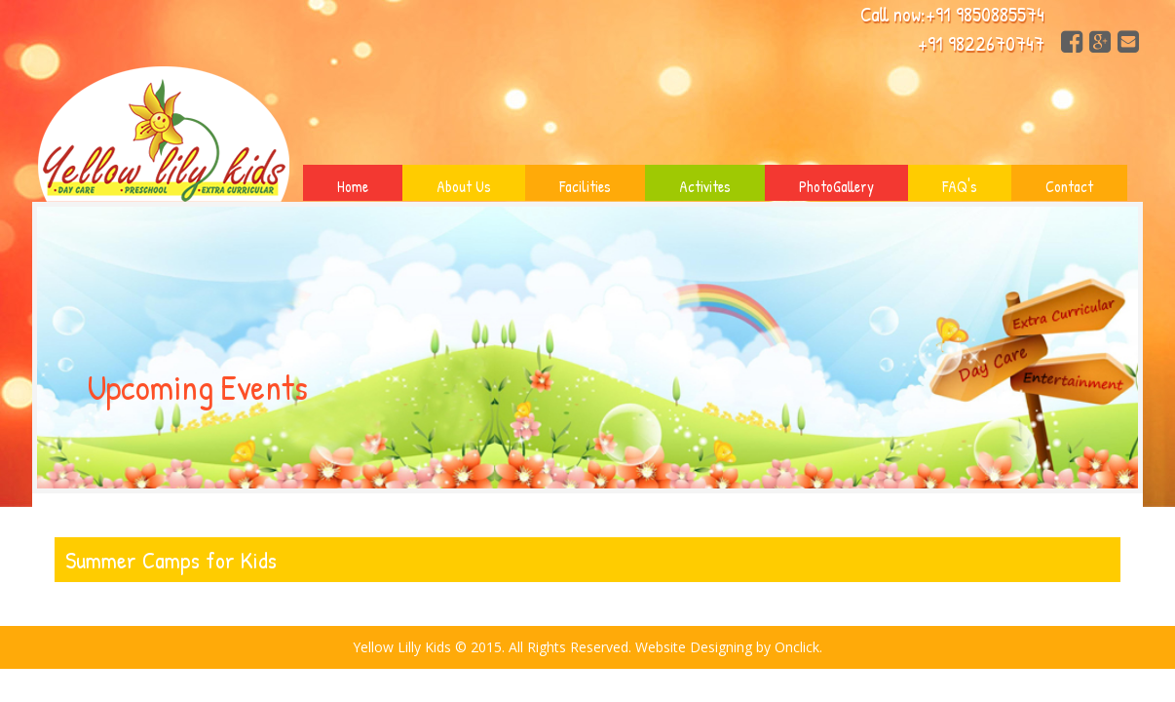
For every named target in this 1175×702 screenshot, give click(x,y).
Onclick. (798, 647)
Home (352, 186)
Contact (1069, 186)
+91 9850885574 (985, 14)
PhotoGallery (836, 186)
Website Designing (693, 647)
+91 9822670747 (981, 43)
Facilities (585, 186)
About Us (463, 186)
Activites (705, 186)
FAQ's (959, 186)
